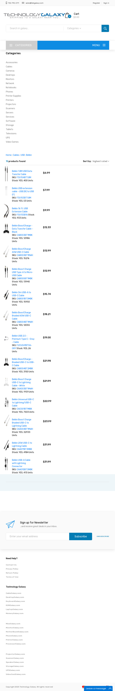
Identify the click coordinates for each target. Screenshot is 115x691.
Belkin (29, 155)
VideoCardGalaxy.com (15, 674)
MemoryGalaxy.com (14, 613)
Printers (10, 100)
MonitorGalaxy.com (14, 628)
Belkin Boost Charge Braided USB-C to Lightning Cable (21, 422)
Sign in (106, 3)
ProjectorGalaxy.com (15, 654)
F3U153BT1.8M (24, 197)
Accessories (12, 62)
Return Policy (12, 573)
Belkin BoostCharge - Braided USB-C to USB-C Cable (23, 362)
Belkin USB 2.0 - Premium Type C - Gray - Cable (23, 339)
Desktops (10, 75)
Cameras (10, 71)
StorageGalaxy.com (15, 666)
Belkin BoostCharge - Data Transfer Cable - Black (22, 228)
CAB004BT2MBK (25, 368)
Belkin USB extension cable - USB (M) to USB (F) (23, 191)
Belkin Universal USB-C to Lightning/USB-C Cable (23, 402)
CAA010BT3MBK (24, 469)
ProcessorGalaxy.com (15, 644)
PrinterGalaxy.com (14, 640)
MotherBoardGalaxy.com (17, 632)
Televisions (11, 133)
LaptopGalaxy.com (14, 609)
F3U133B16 (22, 215)
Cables (9, 66)
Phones (9, 91)
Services (10, 117)
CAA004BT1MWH (25, 429)
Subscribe (81, 536)
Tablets (9, 129)
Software (10, 121)
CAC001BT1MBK (24, 409)
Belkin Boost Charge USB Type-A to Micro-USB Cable (22, 272)
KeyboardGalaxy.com (15, 601)
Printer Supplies (13, 96)
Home (9, 155)
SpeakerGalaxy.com (15, 662)
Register (96, 3)
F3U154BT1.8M (24, 177)
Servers (9, 112)
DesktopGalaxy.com (15, 597)
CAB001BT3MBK (24, 298)
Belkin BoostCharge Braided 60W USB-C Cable (21, 315)
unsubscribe (103, 536)
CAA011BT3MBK (24, 449)
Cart (76, 14)
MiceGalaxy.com (13, 624)
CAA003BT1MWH (25, 388)
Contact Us (11, 565)
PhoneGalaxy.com (14, 636)
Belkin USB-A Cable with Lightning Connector (21, 463)
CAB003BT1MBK (24, 235)
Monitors (10, 79)
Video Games (12, 142)
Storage (10, 125)
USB (23, 155)
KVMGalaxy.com (13, 605)
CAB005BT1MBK (24, 278)
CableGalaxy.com (13, 593)
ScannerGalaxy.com (15, 658)
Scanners (10, 108)
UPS (8, 137)
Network (10, 83)
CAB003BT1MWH (25, 255)
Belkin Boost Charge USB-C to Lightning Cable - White (21, 382)
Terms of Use (12, 577)
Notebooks (11, 87)
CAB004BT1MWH (25, 322)
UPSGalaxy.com (13, 670)
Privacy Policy (12, 569)
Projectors (11, 104)
